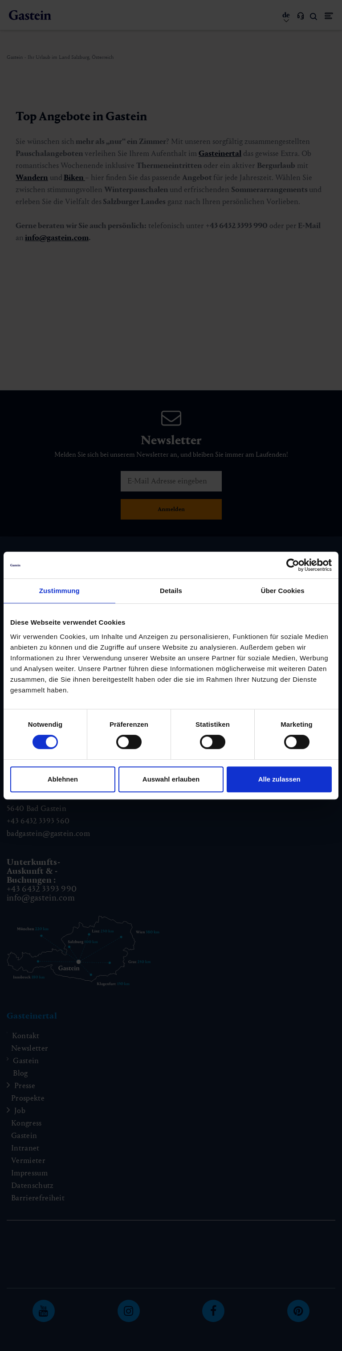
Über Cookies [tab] (283, 590)
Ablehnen (63, 779)
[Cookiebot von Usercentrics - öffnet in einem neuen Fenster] (293, 565)
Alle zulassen (279, 779)
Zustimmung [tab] (59, 590)
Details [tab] (171, 590)
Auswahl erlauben (171, 779)
